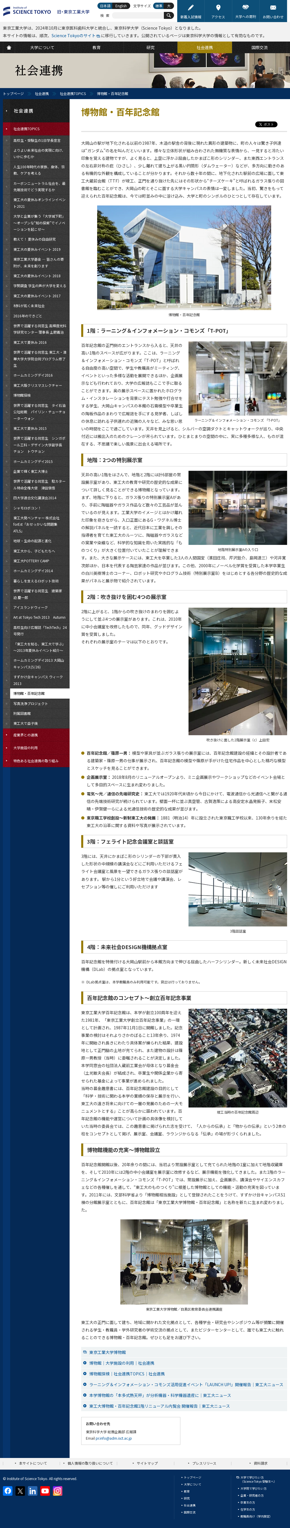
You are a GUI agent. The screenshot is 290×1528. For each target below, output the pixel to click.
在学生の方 (247, 1509)
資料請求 (261, 1463)
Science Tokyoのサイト (74, 35)
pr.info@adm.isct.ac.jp (114, 1438)
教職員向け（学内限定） (256, 1516)
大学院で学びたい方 (253, 1488)
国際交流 (189, 1512)
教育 (187, 1491)
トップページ (13, 93)
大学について (192, 1484)
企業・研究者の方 (252, 1495)
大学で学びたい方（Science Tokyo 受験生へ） (258, 1479)
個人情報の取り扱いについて (90, 1463)
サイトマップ (147, 1463)
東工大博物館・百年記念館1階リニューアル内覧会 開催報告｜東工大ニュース (159, 1406)
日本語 (105, 5)
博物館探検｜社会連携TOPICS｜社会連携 (127, 1374)
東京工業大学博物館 (107, 1352)
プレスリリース (204, 1463)
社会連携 (42, 93)
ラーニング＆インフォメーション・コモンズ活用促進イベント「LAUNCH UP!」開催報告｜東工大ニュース (186, 1384)
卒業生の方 (247, 1502)
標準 (158, 5)
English (121, 5)
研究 (187, 1498)
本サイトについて (33, 1463)
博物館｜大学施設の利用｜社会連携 (121, 1363)
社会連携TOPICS (73, 93)
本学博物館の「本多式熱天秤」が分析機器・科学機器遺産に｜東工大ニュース (160, 1395)
